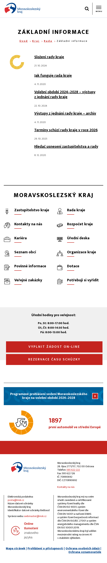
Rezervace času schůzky (54, 359)
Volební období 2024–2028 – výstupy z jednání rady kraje (64, 94)
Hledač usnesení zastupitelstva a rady (66, 146)
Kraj (36, 41)
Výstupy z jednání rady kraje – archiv (65, 113)
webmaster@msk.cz (35, 516)
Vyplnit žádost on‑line (54, 347)
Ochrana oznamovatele (84, 552)
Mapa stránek (15, 548)
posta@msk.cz (16, 500)
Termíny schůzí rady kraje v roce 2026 (66, 130)
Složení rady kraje (49, 57)
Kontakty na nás (66, 487)
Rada (48, 41)
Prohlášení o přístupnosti (45, 548)
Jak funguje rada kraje (53, 75)
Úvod (23, 41)
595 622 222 (73, 470)
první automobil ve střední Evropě (76, 423)
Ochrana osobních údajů (83, 548)
